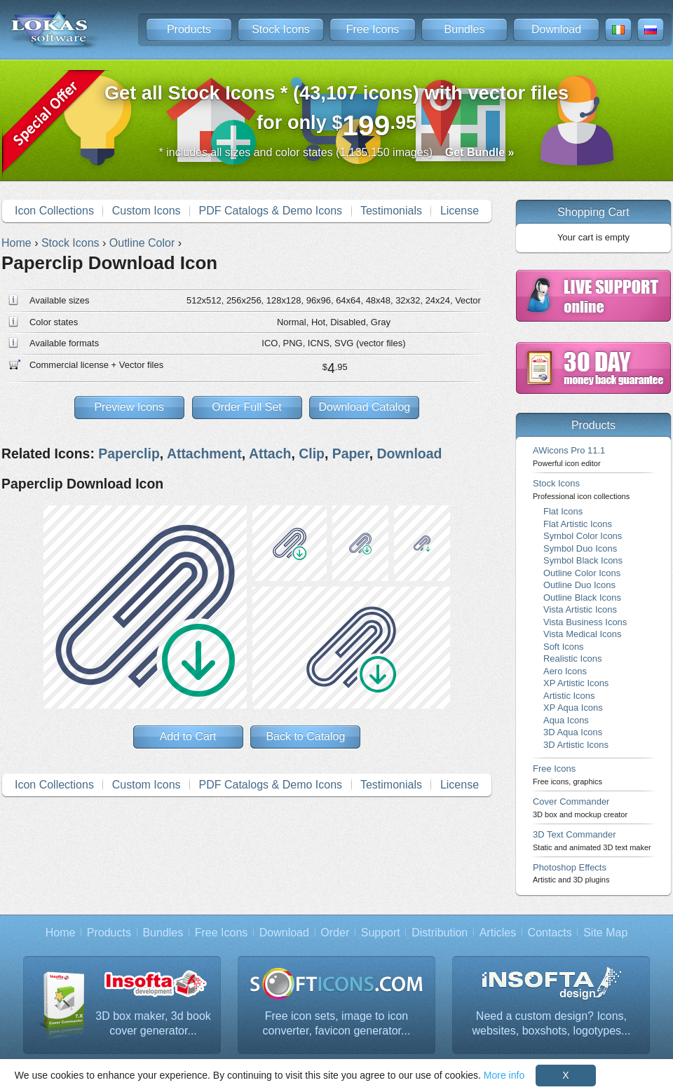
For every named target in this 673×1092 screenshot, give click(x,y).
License (459, 211)
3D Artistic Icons (576, 744)
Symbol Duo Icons (580, 548)
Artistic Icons (568, 695)
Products (189, 29)
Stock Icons (281, 29)
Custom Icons (146, 211)
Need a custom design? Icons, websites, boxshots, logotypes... (552, 1023)
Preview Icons (129, 407)
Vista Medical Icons (582, 634)
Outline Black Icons (582, 597)
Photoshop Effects (571, 873)
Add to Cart (188, 736)
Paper (350, 453)
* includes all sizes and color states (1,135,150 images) (337, 152)
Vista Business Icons (585, 622)
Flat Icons (563, 511)
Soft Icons (563, 646)
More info (504, 1075)
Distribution (440, 933)
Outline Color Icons (581, 573)
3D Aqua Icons (572, 732)
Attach (270, 453)
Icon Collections (54, 211)
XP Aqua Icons (573, 707)
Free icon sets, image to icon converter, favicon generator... (337, 1023)
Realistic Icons (572, 658)
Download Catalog (364, 407)
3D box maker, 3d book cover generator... (153, 1023)
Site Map (605, 933)
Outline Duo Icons (579, 585)
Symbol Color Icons (582, 536)
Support (380, 933)
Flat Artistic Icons (577, 524)
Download (556, 29)
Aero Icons (565, 671)
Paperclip (129, 453)
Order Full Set (247, 407)
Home (61, 933)
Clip (312, 453)
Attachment (204, 453)
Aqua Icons (566, 720)
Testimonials (391, 211)
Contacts (550, 933)
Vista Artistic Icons (580, 609)
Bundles (464, 29)
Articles (498, 933)
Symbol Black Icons (583, 560)
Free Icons (373, 29)
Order (334, 933)
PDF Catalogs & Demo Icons (271, 211)
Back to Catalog (305, 736)
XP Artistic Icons (576, 683)
